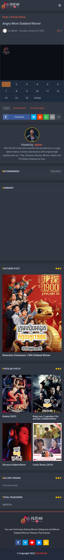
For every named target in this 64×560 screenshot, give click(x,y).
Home (5, 17)
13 (6, 98)
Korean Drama (18, 17)
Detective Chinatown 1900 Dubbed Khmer (26, 355)
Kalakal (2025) (9, 416)
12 (58, 91)
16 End (37, 98)
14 (16, 98)
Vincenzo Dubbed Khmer (14, 465)
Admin (38, 144)
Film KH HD (41, 553)
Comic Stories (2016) (43, 465)
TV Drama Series (37, 108)
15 (27, 98)
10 (37, 91)
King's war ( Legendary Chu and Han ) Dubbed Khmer (46, 417)
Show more (56, 171)
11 (47, 91)
